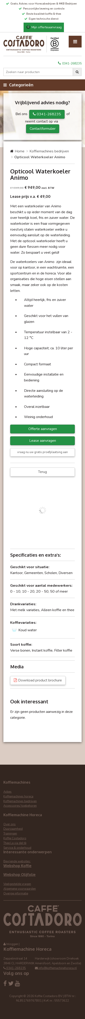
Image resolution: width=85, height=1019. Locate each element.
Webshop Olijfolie (19, 874)
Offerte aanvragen (42, 428)
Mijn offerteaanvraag (44, 27)
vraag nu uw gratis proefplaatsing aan (42, 452)
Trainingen (10, 834)
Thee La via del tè (14, 843)
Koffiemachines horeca (18, 796)
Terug (42, 471)
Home (19, 151)
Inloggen (12, 944)
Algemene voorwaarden (19, 889)
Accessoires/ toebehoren (20, 806)
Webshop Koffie (17, 865)
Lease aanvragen (42, 440)
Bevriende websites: (17, 861)
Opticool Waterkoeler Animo (39, 157)
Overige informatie (15, 893)
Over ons (9, 824)
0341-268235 (70, 63)
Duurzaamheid (13, 829)
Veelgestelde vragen (17, 884)
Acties (7, 792)
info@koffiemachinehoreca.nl (56, 968)
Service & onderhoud (17, 848)
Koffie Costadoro (14, 838)
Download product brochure (40, 680)
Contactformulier (43, 128)
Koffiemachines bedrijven (49, 151)
